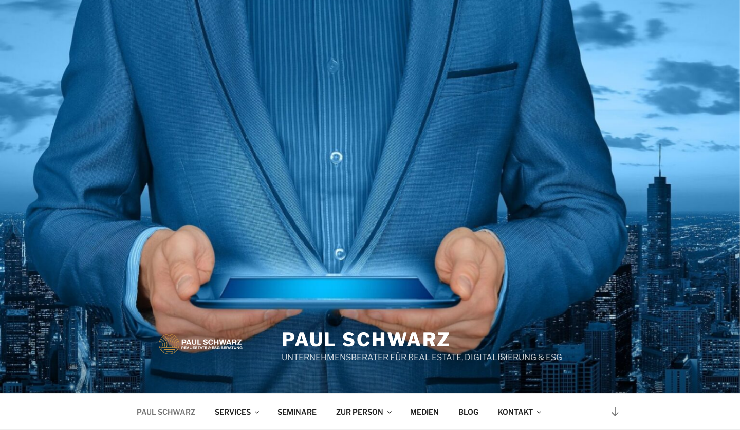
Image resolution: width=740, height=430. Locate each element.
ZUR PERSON (364, 411)
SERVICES (238, 411)
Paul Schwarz (367, 339)
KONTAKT (520, 411)
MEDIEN (424, 411)
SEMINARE (297, 411)
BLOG (468, 411)
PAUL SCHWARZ (166, 411)
